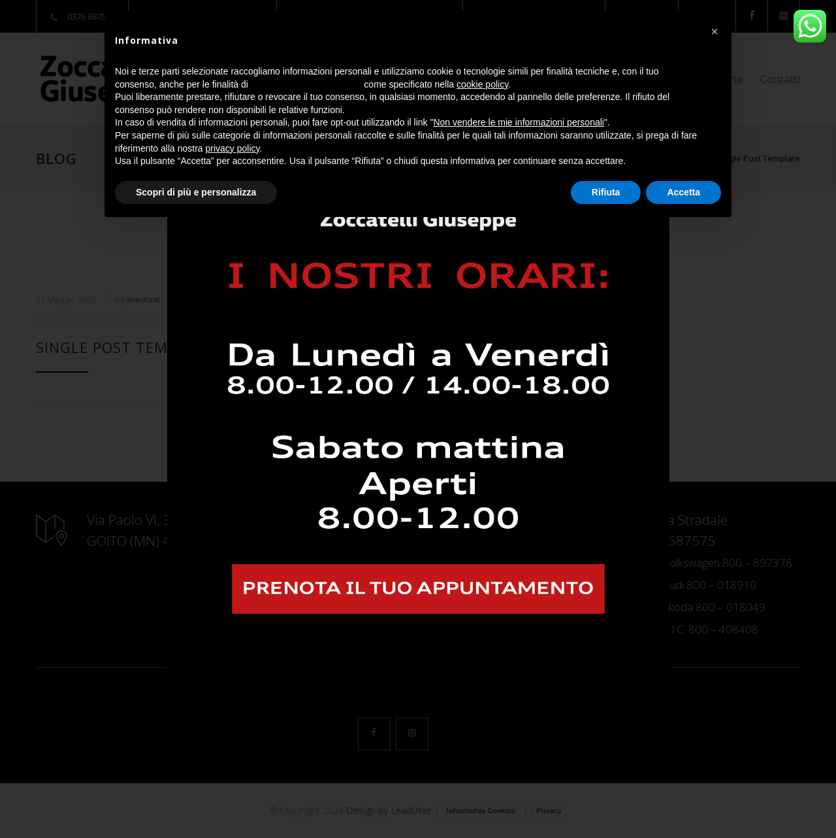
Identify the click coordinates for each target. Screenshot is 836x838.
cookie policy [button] (482, 84)
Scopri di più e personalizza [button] (196, 192)
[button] (714, 31)
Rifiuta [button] (606, 192)
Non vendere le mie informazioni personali (518, 122)
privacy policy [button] (233, 148)
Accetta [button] (683, 192)
